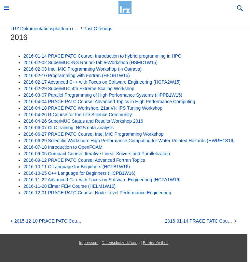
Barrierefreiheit (156, 243)
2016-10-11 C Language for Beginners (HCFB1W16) (76, 166)
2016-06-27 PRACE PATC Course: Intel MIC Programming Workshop (93, 134)
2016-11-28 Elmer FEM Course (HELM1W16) (69, 186)
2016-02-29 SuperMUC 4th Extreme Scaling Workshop (78, 88)
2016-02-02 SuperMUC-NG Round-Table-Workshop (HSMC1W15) (90, 62)
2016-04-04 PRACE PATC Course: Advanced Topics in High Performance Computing (109, 101)
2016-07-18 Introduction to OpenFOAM (63, 147)
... (76, 28)
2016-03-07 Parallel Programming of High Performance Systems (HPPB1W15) (102, 95)
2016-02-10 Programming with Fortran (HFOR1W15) (76, 75)
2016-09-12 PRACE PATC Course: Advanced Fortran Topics (84, 160)
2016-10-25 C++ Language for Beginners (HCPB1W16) (79, 173)
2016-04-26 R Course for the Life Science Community (77, 114)
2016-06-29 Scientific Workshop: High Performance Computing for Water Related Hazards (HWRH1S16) (129, 140)
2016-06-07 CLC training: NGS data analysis (68, 127)
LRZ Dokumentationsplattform (40, 28)
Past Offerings (97, 28)
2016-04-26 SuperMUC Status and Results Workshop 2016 (83, 121)
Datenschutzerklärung (121, 243)
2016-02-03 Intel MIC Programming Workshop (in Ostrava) (82, 69)
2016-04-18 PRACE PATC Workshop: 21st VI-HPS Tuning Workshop (92, 108)
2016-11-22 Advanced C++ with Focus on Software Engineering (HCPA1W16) (102, 179)
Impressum (88, 243)
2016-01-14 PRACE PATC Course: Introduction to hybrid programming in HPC (102, 56)
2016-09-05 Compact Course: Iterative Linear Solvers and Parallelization (96, 153)
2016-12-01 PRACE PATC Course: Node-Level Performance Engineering (97, 192)
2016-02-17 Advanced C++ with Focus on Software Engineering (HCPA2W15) (102, 82)
